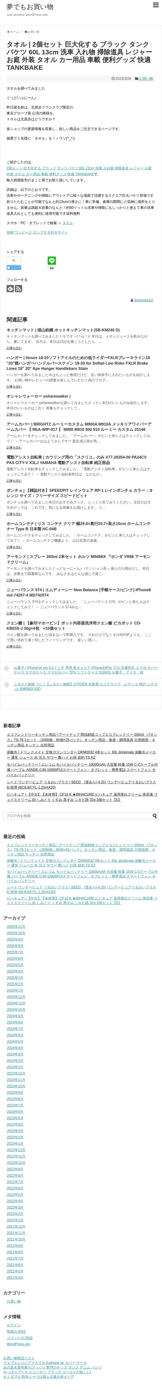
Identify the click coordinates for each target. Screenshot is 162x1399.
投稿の (16, 1331)
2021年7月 (15, 1258)
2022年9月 (15, 1169)
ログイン (14, 1325)
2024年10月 (16, 1010)
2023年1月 (15, 1144)
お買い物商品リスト (19, 1358)
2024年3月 (15, 1054)
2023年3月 (15, 1131)
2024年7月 (15, 1029)
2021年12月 (16, 1226)
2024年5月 (15, 1041)
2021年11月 (16, 1233)
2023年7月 (15, 1105)
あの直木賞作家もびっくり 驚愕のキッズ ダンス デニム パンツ (52, 1367)
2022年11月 (16, 1156)
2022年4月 (15, 1201)
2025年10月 (16, 933)
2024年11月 (16, 1003)
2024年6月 (15, 1035)
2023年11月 (16, 1080)
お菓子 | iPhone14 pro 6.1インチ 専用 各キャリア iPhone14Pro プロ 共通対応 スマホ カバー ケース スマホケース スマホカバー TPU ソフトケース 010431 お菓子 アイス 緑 (81, 669)
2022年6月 (15, 1188)
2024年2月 (15, 1061)
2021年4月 (15, 1278)
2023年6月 (15, 1112)
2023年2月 (15, 1137)
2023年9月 (15, 1092)
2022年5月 (15, 1195)
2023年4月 (15, 1124)
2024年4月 (15, 1048)
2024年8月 (15, 1022)
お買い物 (146, 79)
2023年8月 (15, 1099)
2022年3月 (15, 1207)
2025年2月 (15, 984)
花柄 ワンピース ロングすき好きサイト (37, 232)
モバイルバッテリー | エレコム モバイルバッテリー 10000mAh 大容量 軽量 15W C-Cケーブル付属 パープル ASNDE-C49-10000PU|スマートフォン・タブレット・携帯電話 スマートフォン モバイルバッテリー (82, 770)
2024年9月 (15, 1016)
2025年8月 (15, 946)
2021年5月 (15, 1271)
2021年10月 (16, 1239)
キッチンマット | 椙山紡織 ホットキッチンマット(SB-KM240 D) (63, 330)
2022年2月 (15, 1214)
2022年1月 (15, 1220)
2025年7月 (15, 952)
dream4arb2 (143, 300)
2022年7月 (15, 1182)
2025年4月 (15, 971)
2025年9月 (15, 939)
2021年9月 (15, 1246)
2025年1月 (15, 990)
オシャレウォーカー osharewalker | (38, 396)
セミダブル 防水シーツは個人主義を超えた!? (38, 1377)
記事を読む (14, 348)
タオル (67, 223)
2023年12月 (16, 1073)
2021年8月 (15, 1252)
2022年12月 (16, 1150)
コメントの (19, 1338)
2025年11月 (16, 927)
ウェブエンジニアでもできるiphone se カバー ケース (45, 1363)
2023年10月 (16, 1086)
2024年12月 (16, 997)
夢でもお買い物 (30, 6)
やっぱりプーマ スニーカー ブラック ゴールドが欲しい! (47, 1372)
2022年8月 (15, 1175)
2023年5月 (15, 1118)
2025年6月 (15, 958)
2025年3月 (15, 978)
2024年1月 (15, 1067)
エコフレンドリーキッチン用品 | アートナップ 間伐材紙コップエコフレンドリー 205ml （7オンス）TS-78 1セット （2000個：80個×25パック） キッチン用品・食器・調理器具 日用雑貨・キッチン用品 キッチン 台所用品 (82, 740)
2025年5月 (15, 965)
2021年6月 (15, 1265)
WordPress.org (18, 1344)
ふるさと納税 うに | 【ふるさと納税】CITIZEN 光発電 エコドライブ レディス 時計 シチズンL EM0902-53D (81, 686)
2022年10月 (16, 1163)
